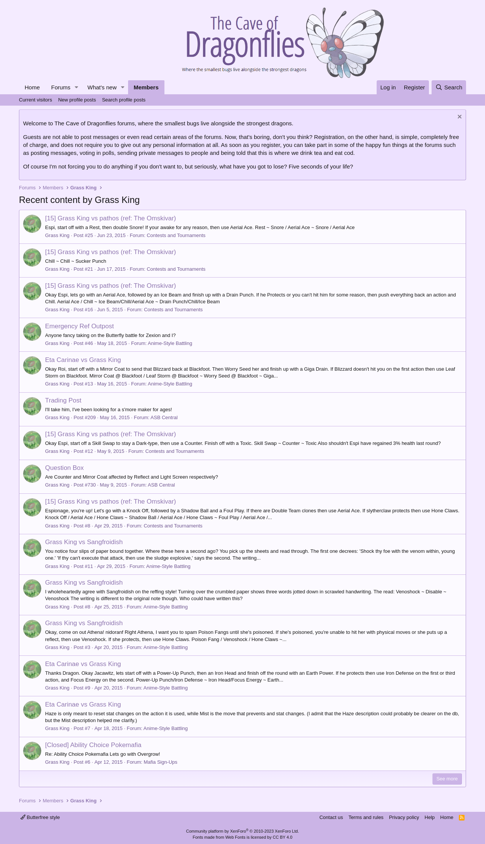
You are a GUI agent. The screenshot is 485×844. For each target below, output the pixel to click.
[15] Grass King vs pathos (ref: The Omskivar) (110, 218)
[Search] (449, 87)
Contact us (331, 817)
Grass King (57, 235)
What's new (102, 87)
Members (146, 87)
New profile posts (77, 100)
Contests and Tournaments (176, 235)
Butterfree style (40, 817)
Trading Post (63, 400)
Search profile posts (124, 100)
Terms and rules (366, 817)
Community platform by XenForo (242, 831)
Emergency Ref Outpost (79, 326)
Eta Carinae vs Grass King (83, 359)
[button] (76, 87)
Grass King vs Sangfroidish (84, 542)
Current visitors (35, 100)
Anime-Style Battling (170, 343)
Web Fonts (235, 837)
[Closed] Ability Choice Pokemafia (93, 745)
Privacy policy (404, 817)
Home (32, 87)
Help (430, 817)
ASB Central (164, 417)
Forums (60, 87)
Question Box (64, 467)
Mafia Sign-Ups (160, 762)
